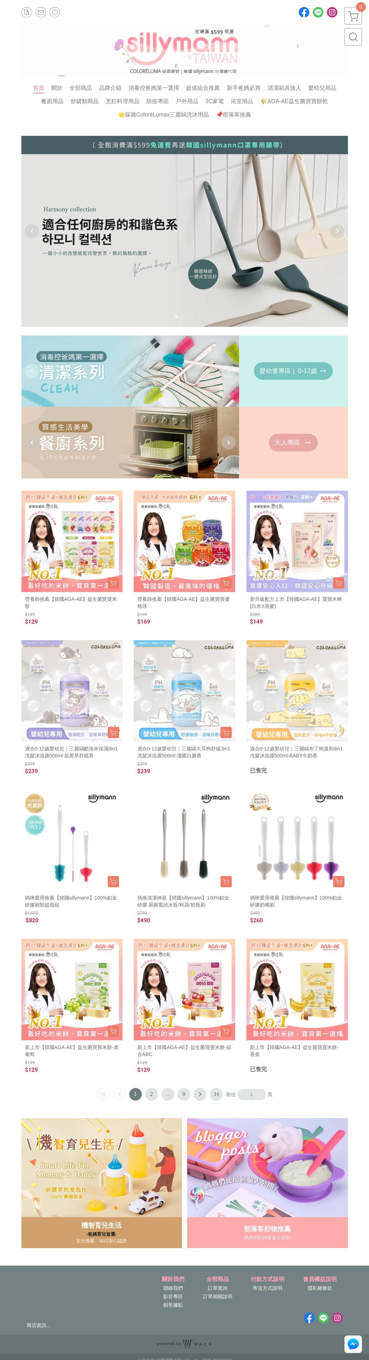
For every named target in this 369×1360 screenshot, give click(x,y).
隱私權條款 (320, 1288)
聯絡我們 (173, 1288)
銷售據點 (173, 1304)
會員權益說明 (320, 1279)
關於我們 (173, 1279)
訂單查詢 (218, 1288)
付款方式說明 (267, 1279)
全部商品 (217, 1279)
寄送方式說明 (267, 1288)
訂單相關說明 (217, 1296)
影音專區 (173, 1296)
